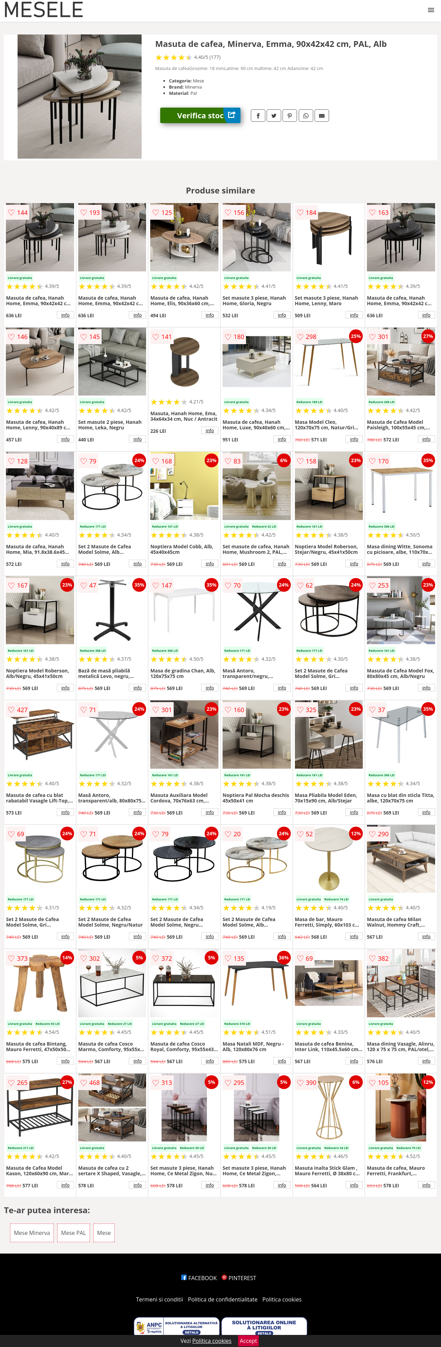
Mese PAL (73, 1233)
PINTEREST (239, 1278)
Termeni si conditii (159, 1299)
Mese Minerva (32, 1233)
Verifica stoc (208, 115)
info (65, 315)
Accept (248, 1341)
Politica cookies (282, 1299)
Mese (104, 1233)
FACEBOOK (199, 1278)
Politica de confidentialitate (223, 1299)
